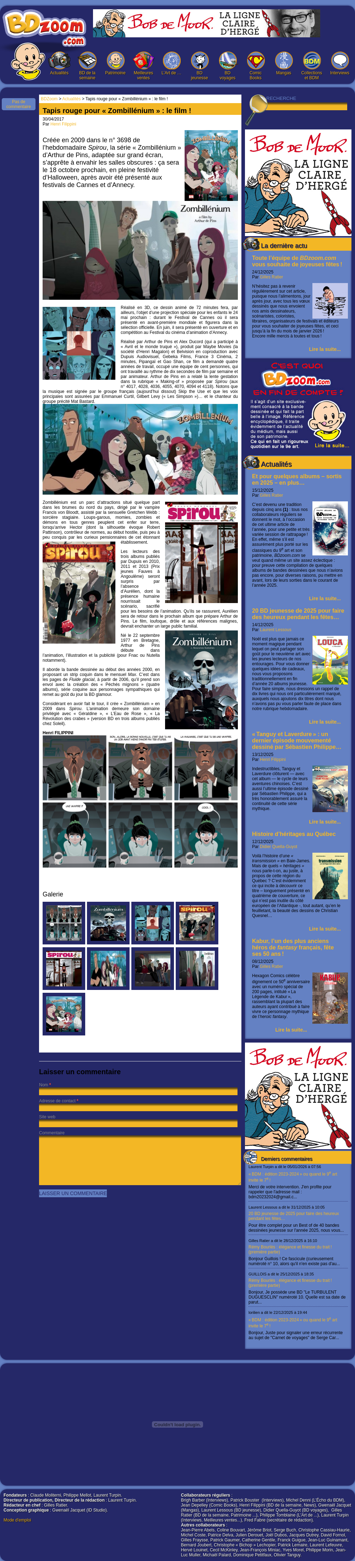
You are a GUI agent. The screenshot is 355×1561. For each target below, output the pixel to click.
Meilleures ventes (143, 66)
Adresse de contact (57, 1100)
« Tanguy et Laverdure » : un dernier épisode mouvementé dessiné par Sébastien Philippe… (297, 740)
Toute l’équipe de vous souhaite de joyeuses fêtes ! (297, 261)
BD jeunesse (199, 66)
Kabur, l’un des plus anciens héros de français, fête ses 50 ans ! (293, 947)
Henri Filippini (273, 759)
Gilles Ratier (271, 277)
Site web (47, 1116)
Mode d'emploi (17, 1520)
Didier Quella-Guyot (278, 846)
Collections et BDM (311, 66)
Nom (43, 1084)
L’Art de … (171, 63)
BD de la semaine (87, 66)
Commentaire (52, 1132)
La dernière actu (284, 245)
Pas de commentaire (18, 104)
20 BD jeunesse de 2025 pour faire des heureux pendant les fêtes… (298, 614)
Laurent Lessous (275, 629)
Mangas (283, 63)
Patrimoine (115, 63)
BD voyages (227, 66)
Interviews (339, 63)
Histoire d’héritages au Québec (294, 834)
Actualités (59, 63)
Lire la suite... (325, 349)
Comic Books (255, 66)
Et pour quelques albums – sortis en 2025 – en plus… (297, 479)
